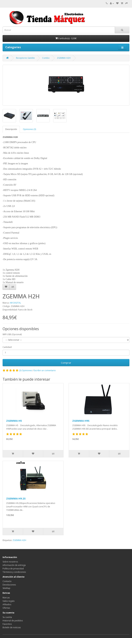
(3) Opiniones (25, 370)
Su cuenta (7, 617)
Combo (46, 57)
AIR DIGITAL (15, 302)
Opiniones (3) (29, 129)
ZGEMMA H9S (80, 420)
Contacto (7, 581)
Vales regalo (9, 601)
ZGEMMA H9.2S (16, 498)
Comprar (66, 362)
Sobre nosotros (10, 561)
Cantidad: (7, 347)
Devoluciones (9, 584)
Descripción (11, 129)
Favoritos (7, 624)
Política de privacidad (13, 568)
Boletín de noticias (12, 627)
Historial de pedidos (13, 620)
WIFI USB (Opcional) (12, 334)
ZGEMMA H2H (64, 57)
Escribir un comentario (45, 370)
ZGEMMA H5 (14, 420)
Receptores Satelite (25, 57)
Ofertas (6, 607)
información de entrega (14, 565)
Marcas (6, 597)
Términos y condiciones (14, 572)
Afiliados (7, 604)
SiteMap (6, 588)
